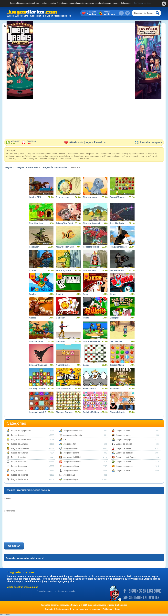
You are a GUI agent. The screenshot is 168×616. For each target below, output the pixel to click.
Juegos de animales (27, 167)
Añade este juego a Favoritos (85, 142)
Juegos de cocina (18, 470)
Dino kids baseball (91, 341)
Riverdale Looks (117, 412)
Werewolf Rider (117, 270)
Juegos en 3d (69, 475)
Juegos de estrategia (72, 435)
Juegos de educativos (73, 431)
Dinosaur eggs (90, 197)
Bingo (113, 294)
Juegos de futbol (70, 448)
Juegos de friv (69, 444)
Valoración (15, 142)
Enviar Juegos (62, 609)
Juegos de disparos (19, 479)
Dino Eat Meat (89, 270)
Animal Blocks (63, 365)
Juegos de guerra (71, 453)
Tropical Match (117, 365)
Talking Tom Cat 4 (64, 223)
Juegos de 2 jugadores (21, 431)
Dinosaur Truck (36, 341)
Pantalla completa (148, 142)
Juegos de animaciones (21, 439)
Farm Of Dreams (117, 197)
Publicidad (108, 609)
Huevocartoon (89, 388)
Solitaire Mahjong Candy (93, 412)
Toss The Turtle (117, 223)
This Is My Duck (63, 270)
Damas (86, 365)
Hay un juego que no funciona (86, 609)
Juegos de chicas (71, 466)
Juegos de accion (18, 435)
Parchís (32, 294)
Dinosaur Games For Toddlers (93, 223)
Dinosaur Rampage (38, 365)
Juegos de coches (19, 466)
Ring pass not (62, 197)
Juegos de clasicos (19, 462)
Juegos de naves (123, 448)
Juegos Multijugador (66, 591)
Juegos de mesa (70, 470)
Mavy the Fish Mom (65, 247)
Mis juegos (91, 13)
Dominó (59, 294)
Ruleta (86, 318)
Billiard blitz (115, 388)
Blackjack (114, 318)
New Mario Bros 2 (64, 388)
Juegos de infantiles (72, 462)
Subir (117, 609)
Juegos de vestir (123, 470)
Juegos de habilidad (72, 457)
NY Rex (32, 270)
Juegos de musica (124, 444)
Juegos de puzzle (123, 462)
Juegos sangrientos (124, 466)
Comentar (14, 545)
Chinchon (60, 318)
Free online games (45, 591)
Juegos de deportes (19, 475)
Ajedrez (32, 318)
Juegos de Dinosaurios (54, 167)
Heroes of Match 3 (37, 412)
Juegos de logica (70, 479)
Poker (85, 294)
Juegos (110, 13)
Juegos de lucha (123, 431)
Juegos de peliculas (124, 453)
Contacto (49, 609)
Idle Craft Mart (116, 341)
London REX (35, 197)
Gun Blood (61, 341)
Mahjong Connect (64, 412)
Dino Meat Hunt (36, 223)
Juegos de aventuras (20, 448)
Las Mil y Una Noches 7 (39, 388)
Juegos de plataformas (126, 457)
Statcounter (5, 615)
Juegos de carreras (19, 453)
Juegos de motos (123, 435)
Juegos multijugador (125, 439)
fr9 (64, 439)
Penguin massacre (118, 247)
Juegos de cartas (18, 457)
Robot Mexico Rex (91, 247)
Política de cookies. (142, 3)
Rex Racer (34, 247)
